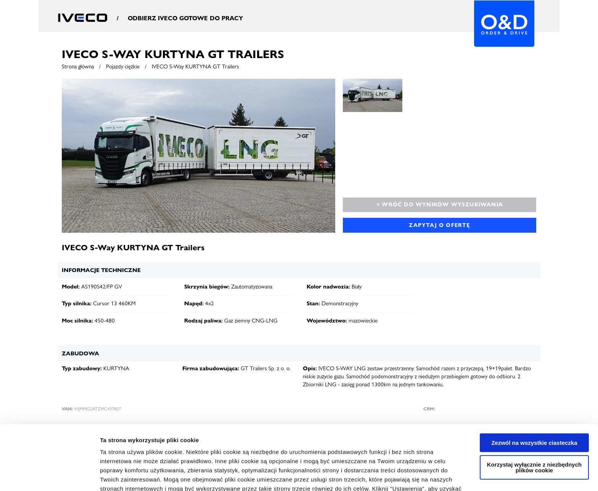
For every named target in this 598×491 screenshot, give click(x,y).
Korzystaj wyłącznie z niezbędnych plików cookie (534, 407)
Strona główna (78, 66)
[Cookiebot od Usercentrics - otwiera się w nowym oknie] (49, 476)
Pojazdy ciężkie (123, 66)
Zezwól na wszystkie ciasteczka (534, 382)
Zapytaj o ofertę (439, 225)
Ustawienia (115, 476)
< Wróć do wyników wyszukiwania (439, 204)
